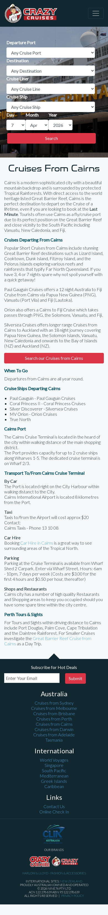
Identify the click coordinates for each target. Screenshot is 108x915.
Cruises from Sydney (54, 702)
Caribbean (54, 786)
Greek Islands (54, 781)
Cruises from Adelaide (54, 734)
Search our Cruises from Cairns (54, 358)
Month (31, 114)
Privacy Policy (72, 895)
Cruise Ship (16, 96)
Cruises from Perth (54, 718)
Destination (17, 60)
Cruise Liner (17, 78)
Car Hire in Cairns (36, 542)
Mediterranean (54, 775)
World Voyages (54, 759)
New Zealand (71, 881)
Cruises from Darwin (54, 729)
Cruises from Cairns (54, 724)
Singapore (54, 765)
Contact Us (54, 806)
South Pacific (54, 770)
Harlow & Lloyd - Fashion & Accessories (54, 873)
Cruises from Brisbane (54, 713)
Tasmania (54, 739)
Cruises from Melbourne (54, 708)
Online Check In (54, 811)
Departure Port (20, 42)
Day (10, 114)
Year (52, 114)
